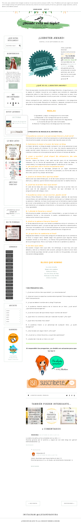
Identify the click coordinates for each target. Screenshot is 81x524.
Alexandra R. (40, 453)
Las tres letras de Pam (51, 273)
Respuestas (36, 449)
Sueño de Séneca (51, 271)
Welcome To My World (51, 275)
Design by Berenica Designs (50, 521)
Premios (46, 395)
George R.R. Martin (20, 123)
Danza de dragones (19, 121)
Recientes (33, 503)
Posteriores (68, 503)
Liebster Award (36, 395)
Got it (46, 9)
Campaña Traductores (13, 357)
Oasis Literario (13, 359)
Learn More (37, 9)
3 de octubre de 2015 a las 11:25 (48, 435)
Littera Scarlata (51, 278)
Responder (29, 445)
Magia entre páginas (51, 269)
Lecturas (16, 117)
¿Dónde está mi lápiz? (28, 521)
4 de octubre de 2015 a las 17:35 (46, 455)
